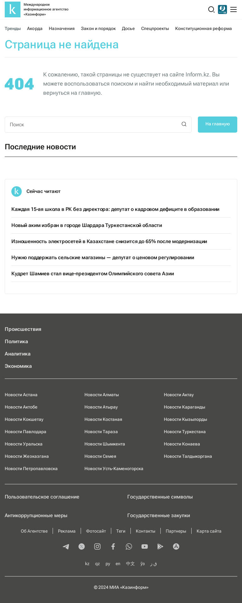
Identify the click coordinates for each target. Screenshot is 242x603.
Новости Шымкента (104, 443)
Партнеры (176, 531)
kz (87, 563)
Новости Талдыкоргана (188, 456)
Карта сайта (209, 531)
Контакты (145, 531)
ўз (143, 563)
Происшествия (23, 329)
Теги (120, 531)
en (118, 563)
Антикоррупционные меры (36, 515)
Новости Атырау (101, 406)
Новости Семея (100, 456)
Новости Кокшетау (24, 419)
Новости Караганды (184, 406)
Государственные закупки (158, 515)
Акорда (34, 28)
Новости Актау (179, 394)
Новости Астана (21, 394)
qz (97, 563)
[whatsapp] (129, 547)
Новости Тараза (101, 431)
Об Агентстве (34, 531)
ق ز (153, 563)
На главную (217, 123)
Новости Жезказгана (27, 456)
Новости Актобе (21, 406)
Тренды (13, 28)
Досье (128, 28)
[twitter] (81, 547)
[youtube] (144, 547)
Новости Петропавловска (31, 468)
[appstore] (176, 547)
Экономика (18, 366)
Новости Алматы (101, 394)
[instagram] (97, 547)
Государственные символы (160, 497)
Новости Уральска (24, 443)
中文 (130, 563)
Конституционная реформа (203, 28)
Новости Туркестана (185, 431)
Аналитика (18, 354)
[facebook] (113, 547)
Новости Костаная (103, 419)
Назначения (62, 28)
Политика (16, 341)
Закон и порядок (98, 28)
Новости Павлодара (25, 431)
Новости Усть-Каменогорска (113, 468)
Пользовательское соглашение (42, 497)
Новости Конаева (182, 443)
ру (108, 563)
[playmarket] (160, 547)
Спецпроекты (155, 28)
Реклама (67, 531)
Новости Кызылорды (185, 419)
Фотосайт (96, 531)
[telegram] (66, 547)
